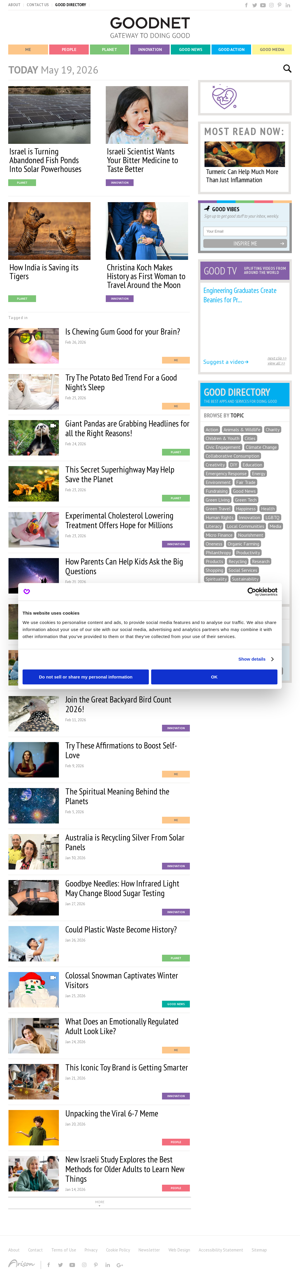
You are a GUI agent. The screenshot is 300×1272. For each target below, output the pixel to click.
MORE (99, 1202)
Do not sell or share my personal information (85, 676)
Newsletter (149, 1250)
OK (214, 676)
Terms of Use (63, 1250)
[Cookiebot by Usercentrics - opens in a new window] (251, 591)
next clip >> (277, 358)
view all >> (276, 363)
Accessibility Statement (221, 1250)
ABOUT (14, 4)
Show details (252, 659)
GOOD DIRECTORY (70, 4)
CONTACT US (38, 4)
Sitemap (259, 1250)
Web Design (179, 1250)
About (14, 1250)
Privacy (91, 1250)
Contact (35, 1250)
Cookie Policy (118, 1250)
